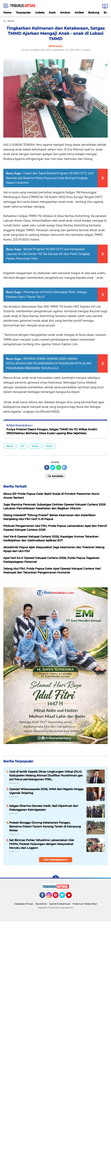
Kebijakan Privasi (23, 903)
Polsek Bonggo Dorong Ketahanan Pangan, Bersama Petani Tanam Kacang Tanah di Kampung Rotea (45, 826)
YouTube (71, 896)
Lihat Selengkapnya (55, 859)
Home (7, 12)
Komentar (55, 475)
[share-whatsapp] (58, 467)
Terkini (49, 446)
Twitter (63, 896)
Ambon (65, 12)
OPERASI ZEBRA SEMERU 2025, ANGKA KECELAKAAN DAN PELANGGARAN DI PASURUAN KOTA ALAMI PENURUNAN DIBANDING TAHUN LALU (48, 363)
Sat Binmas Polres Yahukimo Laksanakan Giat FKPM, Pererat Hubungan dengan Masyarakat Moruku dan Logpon (41, 844)
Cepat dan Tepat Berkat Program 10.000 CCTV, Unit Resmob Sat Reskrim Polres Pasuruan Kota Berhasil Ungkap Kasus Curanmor (50, 177)
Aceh (52, 12)
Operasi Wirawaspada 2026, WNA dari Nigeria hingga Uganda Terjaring (46, 791)
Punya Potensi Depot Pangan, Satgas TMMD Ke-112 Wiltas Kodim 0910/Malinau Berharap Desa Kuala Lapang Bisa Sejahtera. (51, 431)
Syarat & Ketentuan (60, 903)
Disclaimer (41, 903)
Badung (93, 12)
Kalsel (35, 446)
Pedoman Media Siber (85, 903)
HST (22, 446)
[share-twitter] (52, 467)
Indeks (39, 12)
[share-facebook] (46, 467)
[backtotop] (55, 878)
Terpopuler (23, 12)
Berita (9, 446)
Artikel (79, 12)
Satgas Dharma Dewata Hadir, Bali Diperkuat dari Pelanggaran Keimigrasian (43, 807)
